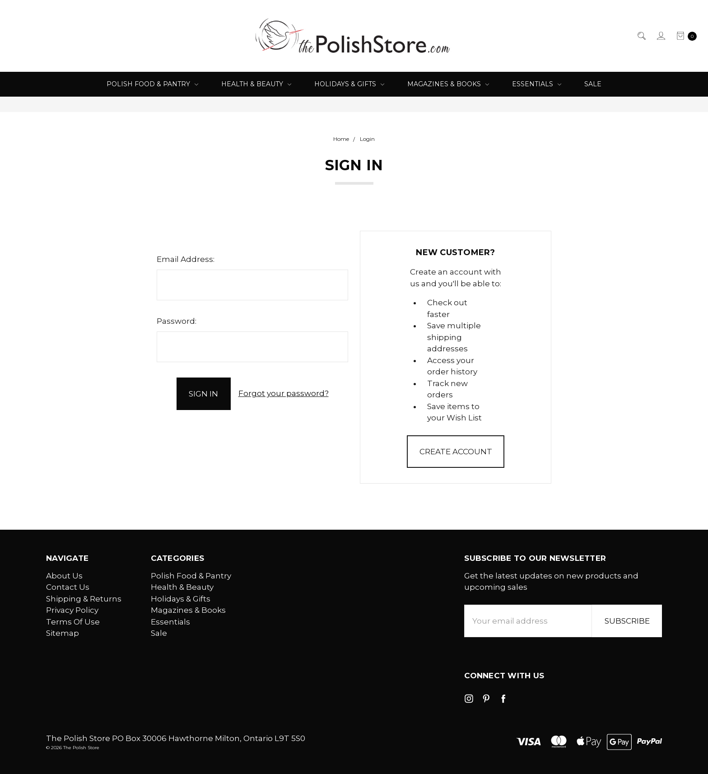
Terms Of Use (73, 621)
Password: (176, 321)
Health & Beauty (256, 84)
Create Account (455, 451)
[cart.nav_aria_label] (684, 36)
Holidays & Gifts (349, 84)
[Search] (641, 36)
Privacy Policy (72, 610)
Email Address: (185, 259)
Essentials (536, 84)
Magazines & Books (448, 84)
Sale (592, 84)
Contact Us (67, 587)
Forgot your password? (283, 393)
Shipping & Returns (83, 598)
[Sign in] (660, 36)
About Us (64, 575)
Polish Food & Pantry (152, 84)
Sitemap (62, 633)
